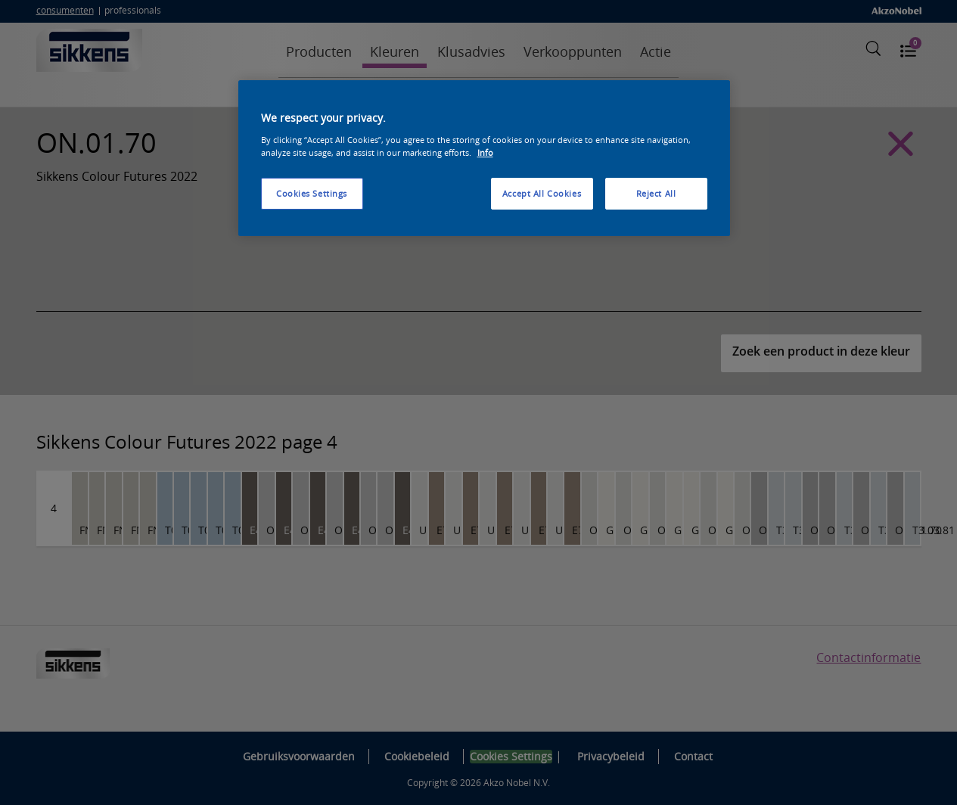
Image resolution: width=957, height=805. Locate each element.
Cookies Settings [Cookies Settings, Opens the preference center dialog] (311, 193)
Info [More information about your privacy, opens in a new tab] (485, 152)
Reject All (656, 193)
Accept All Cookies (541, 193)
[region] (484, 158)
